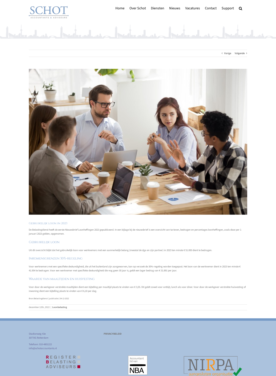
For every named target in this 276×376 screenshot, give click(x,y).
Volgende (240, 53)
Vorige (227, 53)
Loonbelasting (59, 307)
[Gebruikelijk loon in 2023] (138, 142)
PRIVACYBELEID (113, 334)
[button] (240, 8)
